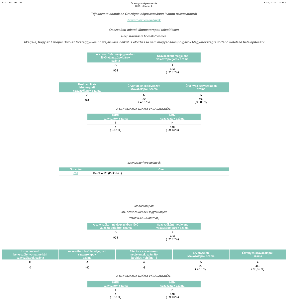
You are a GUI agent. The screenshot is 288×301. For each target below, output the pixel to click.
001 (75, 173)
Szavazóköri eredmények (144, 20)
